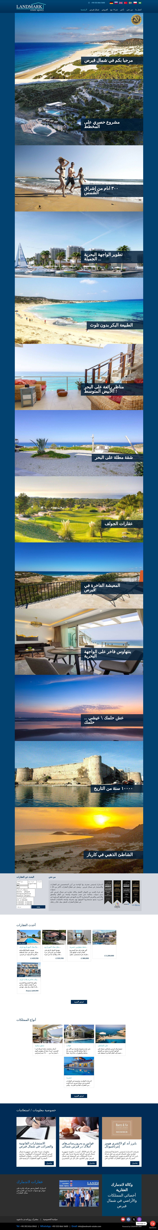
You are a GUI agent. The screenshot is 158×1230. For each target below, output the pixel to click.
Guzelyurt (20, 896)
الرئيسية (84, 9)
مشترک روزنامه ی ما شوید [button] (27, 1219)
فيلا (22, 885)
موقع (30, 890)
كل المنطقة (20, 890)
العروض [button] (105, 9)
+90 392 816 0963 (28, 1226)
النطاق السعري (25, 898)
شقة (22, 883)
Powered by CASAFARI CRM (132, 1226)
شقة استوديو (32, 883)
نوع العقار (22, 881)
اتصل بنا (138, 9)
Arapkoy (30, 896)
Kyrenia (20, 892)
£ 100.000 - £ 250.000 (25, 902)
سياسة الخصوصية (50, 1219)
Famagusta (20, 894)
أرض (22, 887)
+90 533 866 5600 (60, 1226)
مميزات (39, 881)
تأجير (122, 9)
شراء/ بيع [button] (114, 9)
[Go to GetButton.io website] (152, 1227)
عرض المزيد (79, 1002)
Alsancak (30, 894)
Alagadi (30, 892)
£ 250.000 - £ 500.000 (25, 904)
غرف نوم (32, 881)
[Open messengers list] (152, 1223)
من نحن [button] (130, 9)
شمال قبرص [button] (94, 9)
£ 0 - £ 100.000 (25, 900)
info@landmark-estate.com (89, 1226)
